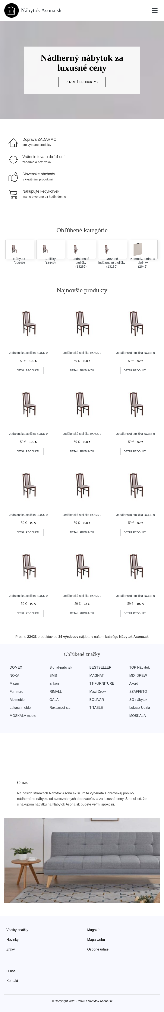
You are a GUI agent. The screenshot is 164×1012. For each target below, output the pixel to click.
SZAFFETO (138, 691)
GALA (54, 700)
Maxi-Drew (97, 691)
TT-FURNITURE (101, 683)
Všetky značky (17, 930)
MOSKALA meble (23, 716)
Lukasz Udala (139, 707)
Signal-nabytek (61, 667)
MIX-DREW (138, 675)
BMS (53, 675)
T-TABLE (96, 707)
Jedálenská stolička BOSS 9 (28, 352)
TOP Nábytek (139, 667)
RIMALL (56, 691)
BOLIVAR (96, 700)
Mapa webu (96, 940)
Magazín (93, 930)
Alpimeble (17, 700)
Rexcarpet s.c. (60, 707)
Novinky (12, 940)
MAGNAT (96, 675)
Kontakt (12, 981)
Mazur (14, 683)
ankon (54, 683)
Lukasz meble (20, 707)
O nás (11, 971)
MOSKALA (137, 716)
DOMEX (16, 667)
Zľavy (10, 949)
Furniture (16, 691)
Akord (133, 683)
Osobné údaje (98, 949)
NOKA (14, 675)
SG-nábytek (138, 700)
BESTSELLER (100, 667)
